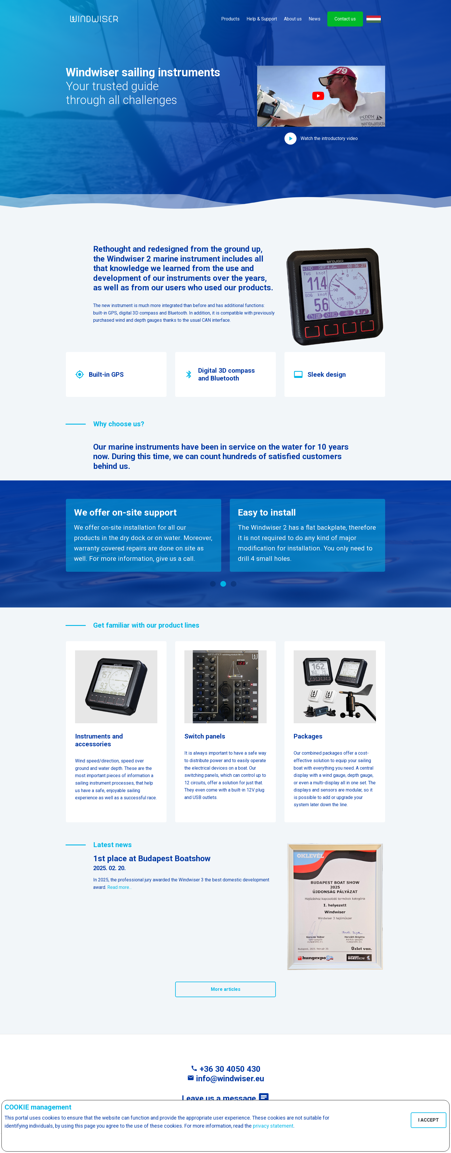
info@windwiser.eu (225, 1078)
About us (293, 19)
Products (230, 19)
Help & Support (261, 19)
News (314, 19)
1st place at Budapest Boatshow (152, 858)
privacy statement (273, 1126)
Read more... (119, 887)
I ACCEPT (428, 1120)
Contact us (345, 19)
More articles (225, 989)
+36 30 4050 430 (226, 1069)
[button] (321, 105)
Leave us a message (226, 1098)
